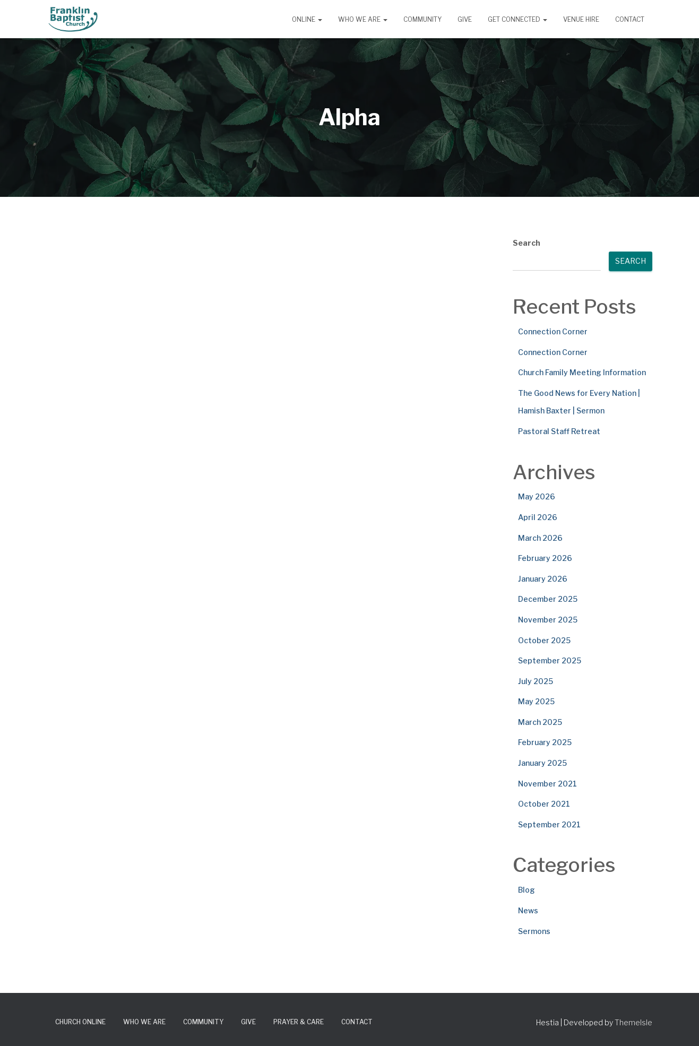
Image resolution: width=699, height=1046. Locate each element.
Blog (526, 889)
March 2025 (540, 722)
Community (422, 19)
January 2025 (542, 762)
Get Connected (517, 19)
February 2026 (545, 558)
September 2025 (549, 660)
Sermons (534, 931)
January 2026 (542, 578)
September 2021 (549, 824)
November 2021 (547, 783)
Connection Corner (553, 331)
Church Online (80, 1022)
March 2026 (540, 537)
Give (465, 19)
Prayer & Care (298, 1022)
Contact (629, 19)
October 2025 (544, 640)
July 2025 (535, 681)
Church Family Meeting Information (582, 372)
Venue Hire (581, 19)
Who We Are (362, 19)
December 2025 (547, 598)
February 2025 (545, 742)
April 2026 (537, 517)
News (528, 910)
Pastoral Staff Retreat (559, 431)
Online (307, 19)
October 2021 (544, 803)
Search (526, 242)
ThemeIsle (633, 1022)
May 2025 (536, 701)
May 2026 (536, 496)
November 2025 (547, 619)
